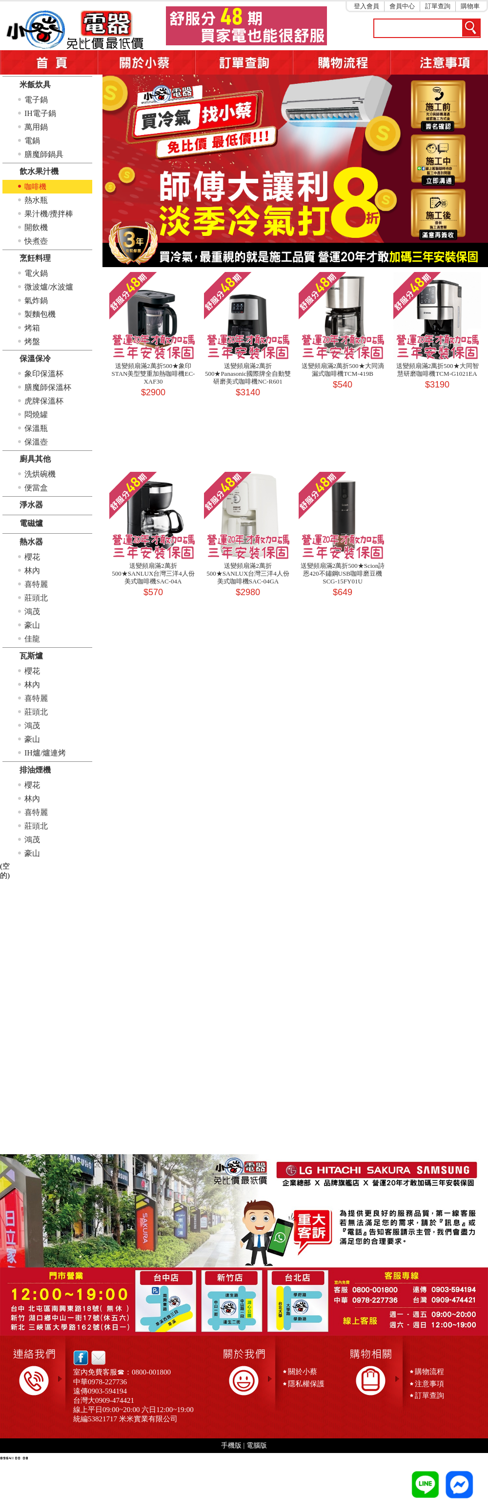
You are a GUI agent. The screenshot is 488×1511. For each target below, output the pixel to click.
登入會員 (366, 6)
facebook (80, 1357)
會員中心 (402, 6)
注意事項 (439, 62)
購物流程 (429, 1371)
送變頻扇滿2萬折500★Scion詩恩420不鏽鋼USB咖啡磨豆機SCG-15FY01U (343, 573)
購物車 (470, 6)
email (95, 1357)
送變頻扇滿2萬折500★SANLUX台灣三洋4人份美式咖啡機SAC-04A (153, 573)
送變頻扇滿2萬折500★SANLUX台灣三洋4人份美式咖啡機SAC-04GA (247, 573)
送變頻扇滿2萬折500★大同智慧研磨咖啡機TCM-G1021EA (437, 369)
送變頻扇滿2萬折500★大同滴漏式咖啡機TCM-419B (343, 369)
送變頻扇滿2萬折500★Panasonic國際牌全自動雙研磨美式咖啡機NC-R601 (248, 373)
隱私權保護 (306, 1384)
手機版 (231, 1445)
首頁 (49, 62)
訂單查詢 (437, 6)
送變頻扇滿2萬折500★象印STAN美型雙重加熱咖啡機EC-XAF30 (153, 373)
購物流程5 (341, 62)
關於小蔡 (146, 62)
